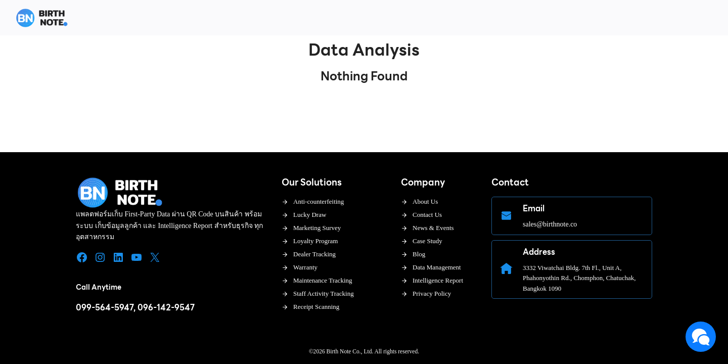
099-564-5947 (104, 307)
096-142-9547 (166, 307)
